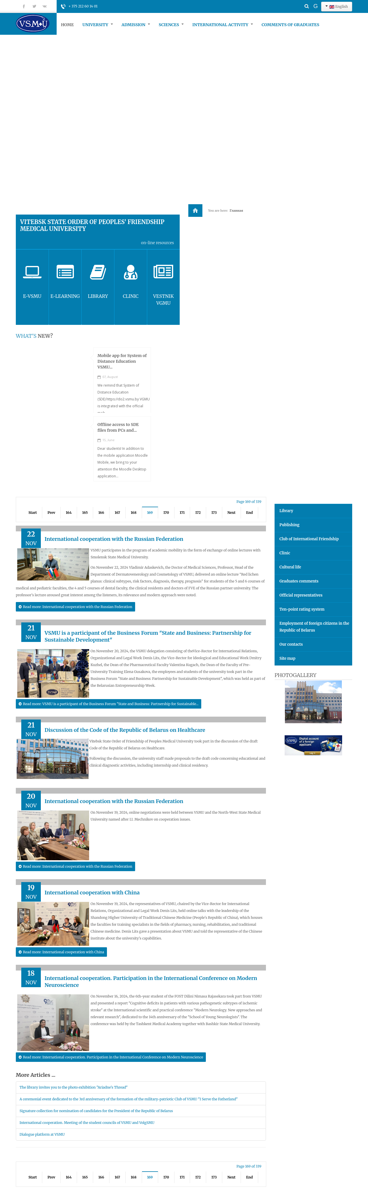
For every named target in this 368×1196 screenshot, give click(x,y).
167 (117, 512)
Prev (51, 512)
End (249, 512)
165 (85, 512)
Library (286, 510)
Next (231, 512)
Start (32, 512)
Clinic (284, 553)
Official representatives (301, 595)
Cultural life (290, 567)
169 (150, 512)
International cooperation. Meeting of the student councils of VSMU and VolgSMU (87, 1122)
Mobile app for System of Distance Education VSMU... (122, 361)
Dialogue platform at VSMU (42, 1134)
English (336, 6)
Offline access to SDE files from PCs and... (118, 427)
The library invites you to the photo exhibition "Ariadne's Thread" (74, 1087)
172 (198, 512)
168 (134, 512)
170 (166, 512)
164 (69, 512)
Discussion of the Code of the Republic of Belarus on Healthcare (125, 730)
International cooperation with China (92, 892)
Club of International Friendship (309, 539)
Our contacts (291, 644)
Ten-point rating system (302, 609)
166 (101, 512)
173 (214, 512)
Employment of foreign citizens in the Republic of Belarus (314, 627)
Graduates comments (299, 581)
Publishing (289, 524)
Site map (287, 658)
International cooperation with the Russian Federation (114, 539)
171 (182, 512)
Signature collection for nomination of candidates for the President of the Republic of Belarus (96, 1111)
